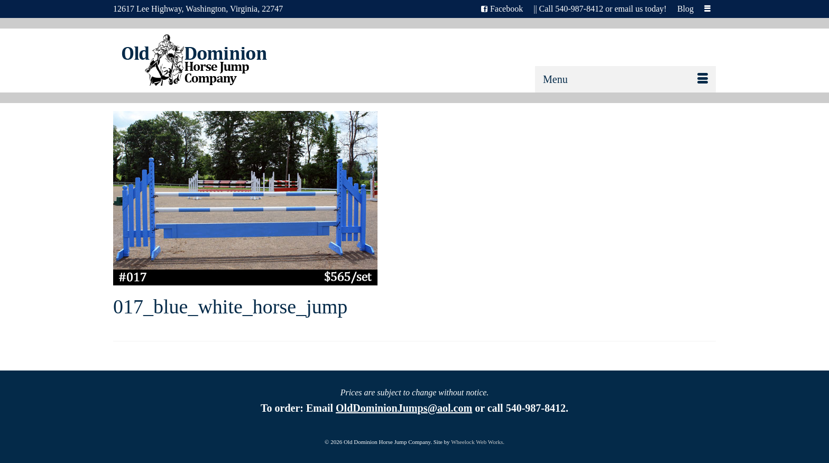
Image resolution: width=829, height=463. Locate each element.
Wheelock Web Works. (477, 442)
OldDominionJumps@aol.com (404, 408)
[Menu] (625, 79)
